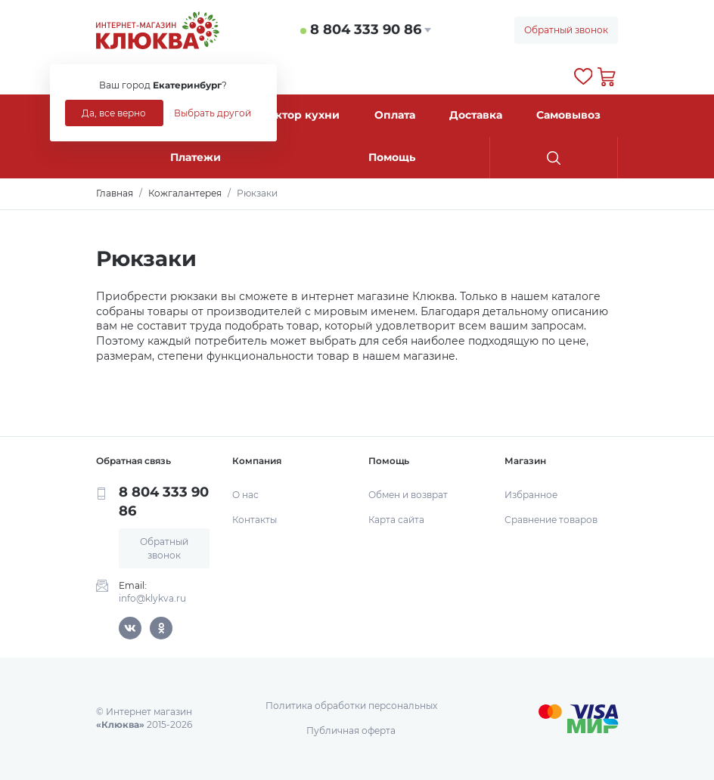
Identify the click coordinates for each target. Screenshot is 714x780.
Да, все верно (114, 113)
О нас (245, 494)
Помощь (391, 157)
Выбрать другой (212, 113)
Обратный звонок (566, 30)
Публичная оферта (351, 730)
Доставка (475, 115)
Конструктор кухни (284, 115)
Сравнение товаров (551, 519)
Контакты (254, 519)
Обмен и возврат (408, 494)
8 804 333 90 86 (365, 29)
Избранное (530, 494)
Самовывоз (568, 115)
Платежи (195, 157)
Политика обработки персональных (351, 705)
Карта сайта (396, 519)
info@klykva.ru (152, 598)
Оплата (394, 115)
